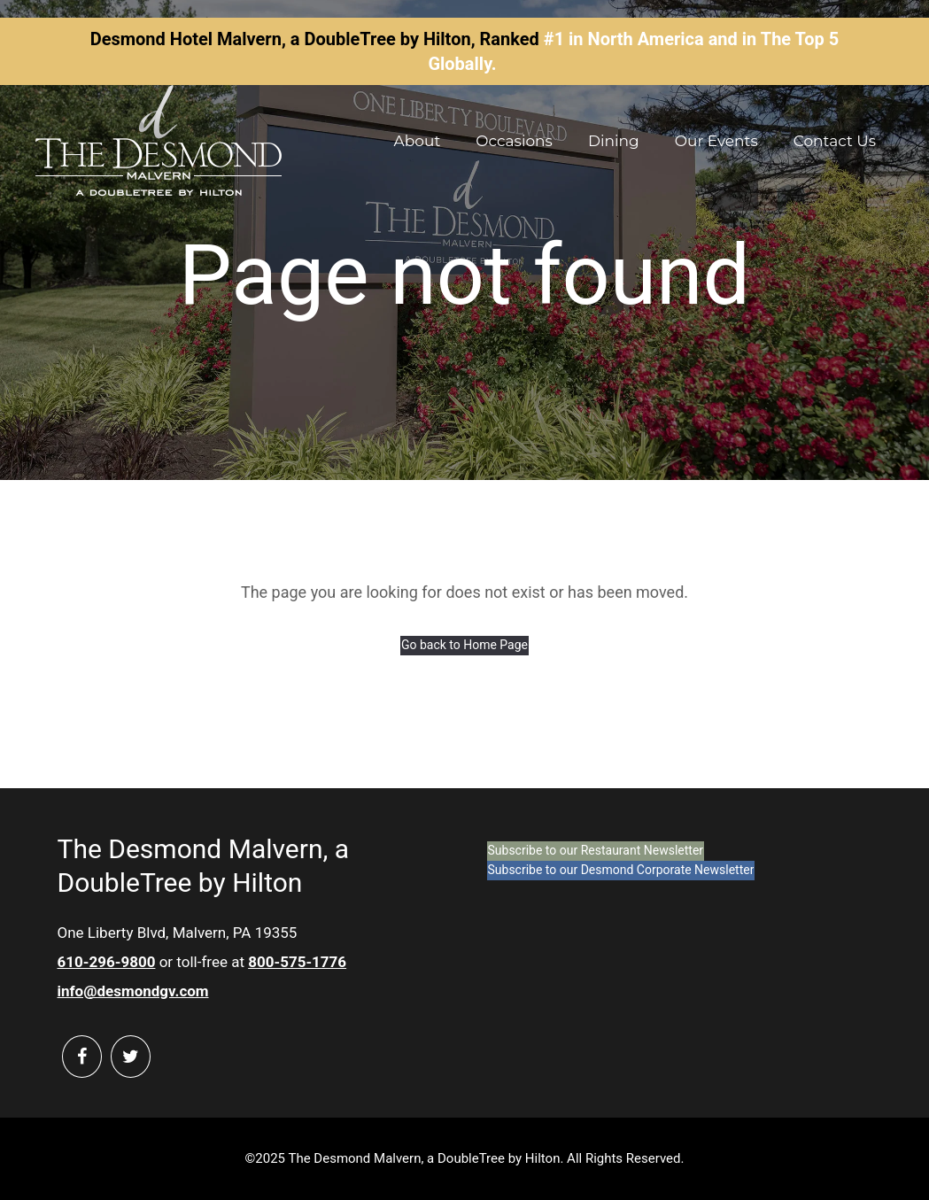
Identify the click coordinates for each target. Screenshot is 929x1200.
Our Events (716, 141)
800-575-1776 (297, 962)
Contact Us (835, 141)
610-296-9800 (107, 962)
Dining (613, 141)
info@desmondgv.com (133, 991)
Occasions (514, 141)
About (417, 141)
